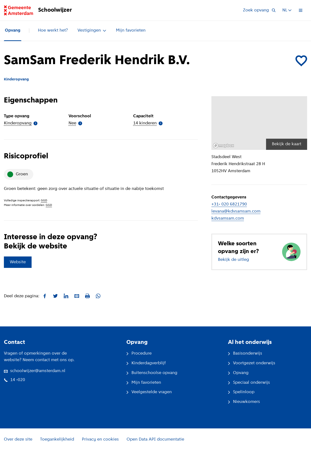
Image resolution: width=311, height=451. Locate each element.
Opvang (12, 30)
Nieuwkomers (244, 402)
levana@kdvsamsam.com (235, 211)
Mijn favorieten (131, 30)
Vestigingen (92, 30)
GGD (44, 200)
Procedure (139, 353)
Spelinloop (241, 392)
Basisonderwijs (245, 353)
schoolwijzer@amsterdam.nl (34, 371)
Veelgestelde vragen (149, 392)
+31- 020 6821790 (229, 204)
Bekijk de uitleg (233, 259)
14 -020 (14, 380)
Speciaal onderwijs (249, 382)
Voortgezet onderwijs (251, 363)
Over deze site (18, 439)
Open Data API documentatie (155, 439)
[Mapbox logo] (223, 145)
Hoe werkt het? (53, 30)
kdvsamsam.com (227, 218)
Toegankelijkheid (57, 439)
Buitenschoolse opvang (151, 373)
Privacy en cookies (100, 439)
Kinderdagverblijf (146, 363)
